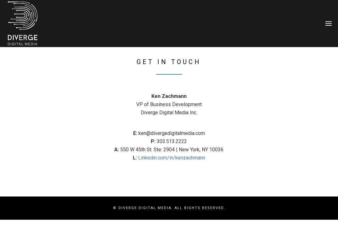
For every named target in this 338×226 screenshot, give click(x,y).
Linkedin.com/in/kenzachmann (171, 158)
